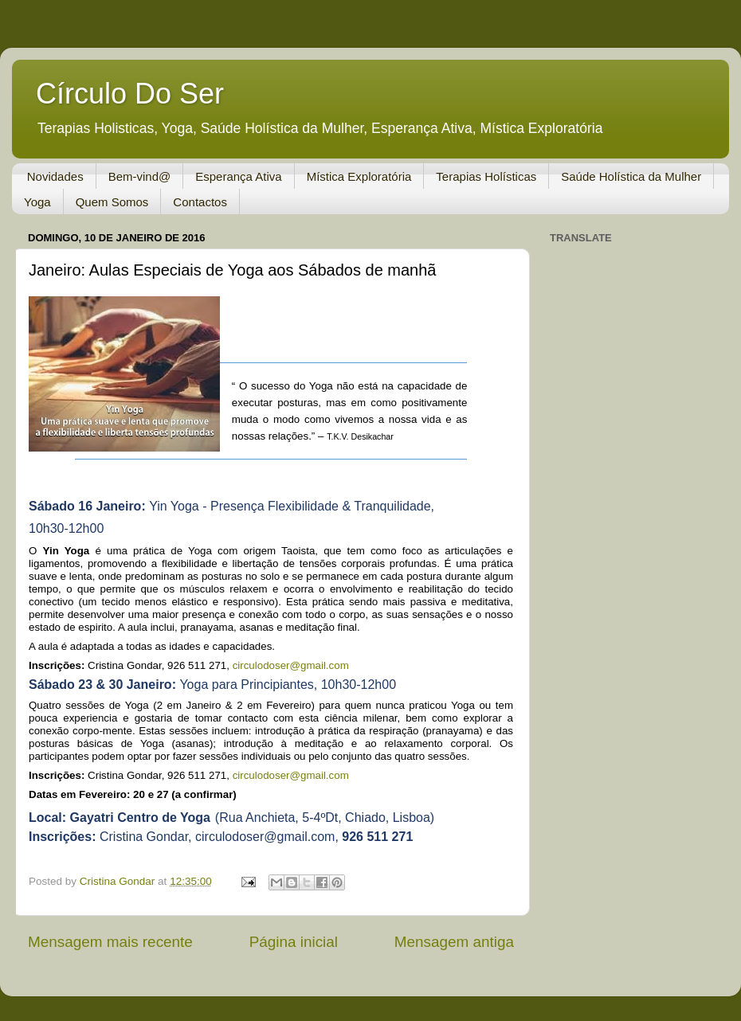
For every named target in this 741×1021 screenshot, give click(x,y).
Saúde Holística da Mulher (631, 176)
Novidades (55, 176)
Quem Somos (112, 202)
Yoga (37, 202)
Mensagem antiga (454, 941)
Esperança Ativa (238, 176)
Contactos (200, 202)
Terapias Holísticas (486, 176)
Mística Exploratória (359, 176)
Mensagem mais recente (110, 941)
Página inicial (293, 941)
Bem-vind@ (139, 176)
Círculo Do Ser (130, 93)
